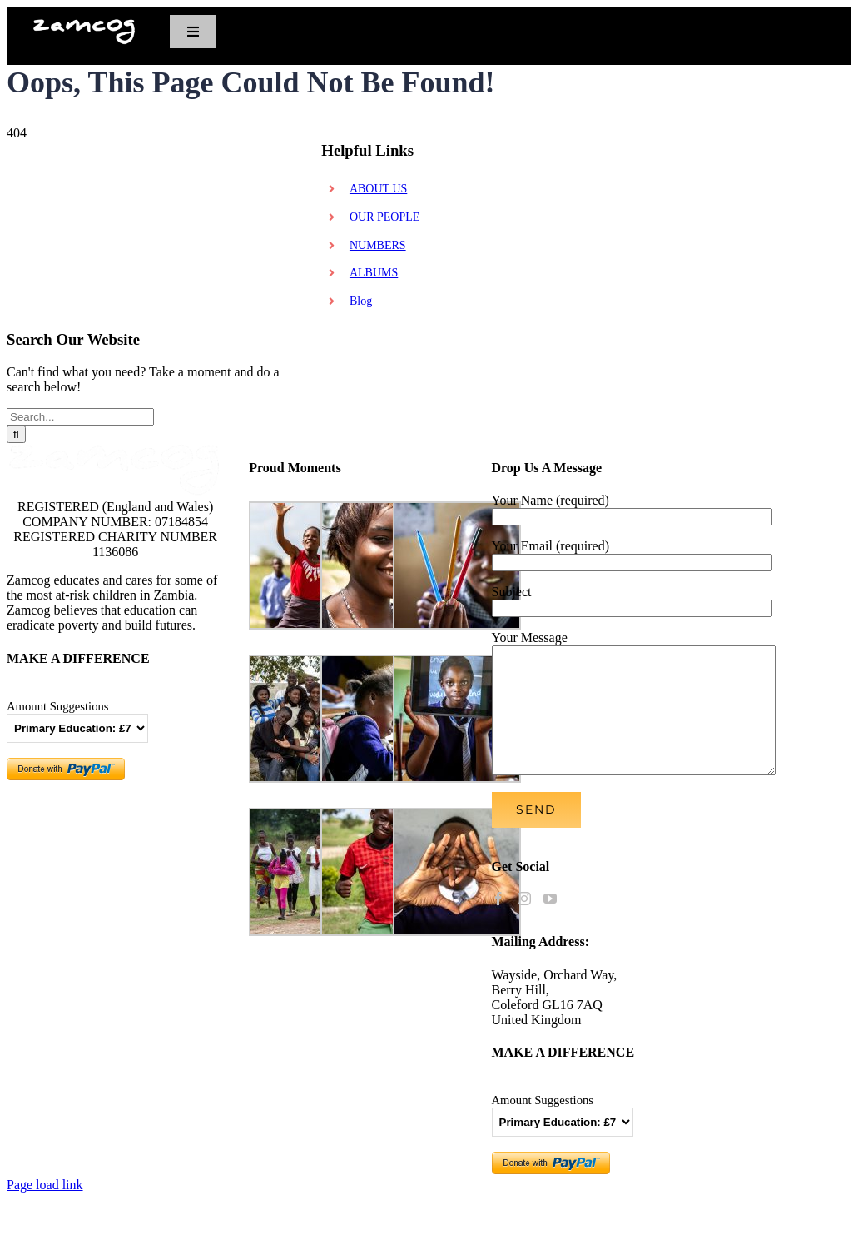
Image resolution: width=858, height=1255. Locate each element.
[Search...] (80, 417)
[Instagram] (524, 923)
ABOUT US (378, 188)
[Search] (16, 434)
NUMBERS (378, 245)
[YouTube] (550, 923)
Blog (361, 301)
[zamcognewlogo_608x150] (84, 24)
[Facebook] (498, 923)
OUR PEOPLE (384, 217)
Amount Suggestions (58, 706)
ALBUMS (374, 272)
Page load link (45, 1210)
